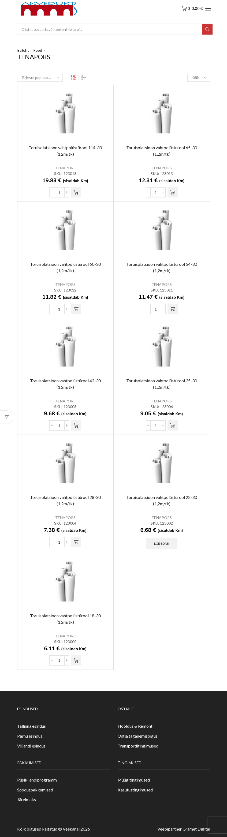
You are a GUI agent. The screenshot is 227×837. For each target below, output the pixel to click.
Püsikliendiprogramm (37, 779)
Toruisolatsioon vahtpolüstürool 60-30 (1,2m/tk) (65, 267)
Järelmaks (26, 799)
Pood (37, 50)
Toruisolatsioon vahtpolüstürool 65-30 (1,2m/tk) (161, 150)
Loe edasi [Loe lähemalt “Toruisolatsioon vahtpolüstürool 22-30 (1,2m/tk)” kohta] (161, 543)
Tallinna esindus (31, 725)
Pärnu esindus (29, 735)
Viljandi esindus (31, 745)
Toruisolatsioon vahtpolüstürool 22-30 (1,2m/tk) (161, 500)
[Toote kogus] (59, 192)
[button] (76, 192)
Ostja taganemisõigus (138, 735)
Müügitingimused (134, 779)
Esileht (23, 50)
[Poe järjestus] (40, 78)
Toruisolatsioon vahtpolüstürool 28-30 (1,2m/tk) (65, 500)
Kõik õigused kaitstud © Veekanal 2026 (53, 828)
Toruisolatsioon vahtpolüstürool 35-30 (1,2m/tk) (161, 384)
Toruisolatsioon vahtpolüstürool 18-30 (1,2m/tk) (65, 619)
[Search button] (207, 29)
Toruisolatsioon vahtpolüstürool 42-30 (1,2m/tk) (65, 384)
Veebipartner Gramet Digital (183, 828)
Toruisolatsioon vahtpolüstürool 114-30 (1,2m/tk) (65, 150)
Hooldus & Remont (135, 725)
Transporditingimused (138, 745)
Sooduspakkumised (35, 789)
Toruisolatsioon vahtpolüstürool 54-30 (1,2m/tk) (161, 267)
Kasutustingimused (135, 789)
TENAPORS (65, 168)
